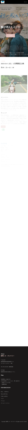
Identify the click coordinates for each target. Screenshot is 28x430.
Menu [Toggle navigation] (25, 1)
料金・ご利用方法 (4, 391)
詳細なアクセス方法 (6, 382)
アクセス (3, 400)
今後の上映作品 (4, 396)
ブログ (2, 398)
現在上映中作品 (4, 394)
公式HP (10, 35)
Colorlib (25, 421)
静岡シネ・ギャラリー (7, 356)
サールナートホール (5, 403)
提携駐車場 (4, 384)
